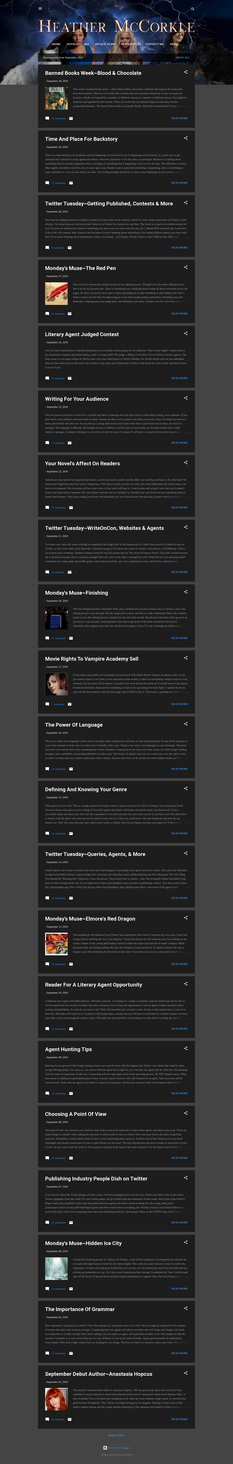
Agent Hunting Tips (68, 1050)
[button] (186, 73)
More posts (116, 1436)
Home (51, 44)
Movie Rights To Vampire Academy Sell (91, 659)
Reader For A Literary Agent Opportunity (93, 985)
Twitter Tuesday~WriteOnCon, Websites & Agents (104, 529)
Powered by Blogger (116, 1447)
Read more (179, 119)
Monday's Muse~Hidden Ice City (83, 1244)
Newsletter (125, 44)
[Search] (193, 9)
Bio (81, 44)
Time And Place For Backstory (81, 140)
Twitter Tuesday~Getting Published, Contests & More (109, 204)
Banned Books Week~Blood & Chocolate (93, 74)
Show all (183, 58)
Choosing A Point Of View (75, 1115)
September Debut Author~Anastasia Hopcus (98, 1375)
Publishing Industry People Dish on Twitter (96, 1179)
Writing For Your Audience (77, 399)
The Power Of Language (74, 725)
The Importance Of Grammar (80, 1310)
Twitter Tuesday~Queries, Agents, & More (95, 855)
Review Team (100, 44)
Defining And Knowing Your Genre (86, 790)
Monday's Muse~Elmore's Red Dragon (90, 919)
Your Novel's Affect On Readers (82, 464)
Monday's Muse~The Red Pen (80, 269)
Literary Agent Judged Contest (82, 335)
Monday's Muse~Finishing (76, 593)
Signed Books (175, 44)
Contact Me (150, 44)
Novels (67, 44)
